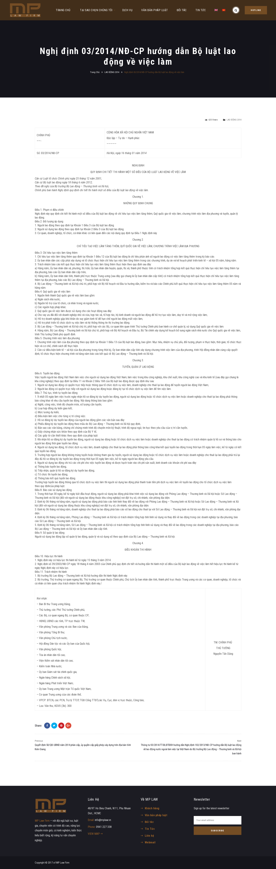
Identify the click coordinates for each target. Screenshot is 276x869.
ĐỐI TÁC (182, 10)
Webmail (150, 842)
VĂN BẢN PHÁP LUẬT (154, 10)
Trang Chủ (94, 72)
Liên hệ (149, 835)
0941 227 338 (104, 827)
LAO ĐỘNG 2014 (112, 72)
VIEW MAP (95, 833)
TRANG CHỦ (63, 10)
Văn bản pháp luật (156, 815)
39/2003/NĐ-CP (61, 564)
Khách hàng (152, 808)
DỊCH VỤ (127, 10)
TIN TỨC (200, 10)
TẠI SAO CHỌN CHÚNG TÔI (96, 10)
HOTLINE (256, 10)
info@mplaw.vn (103, 820)
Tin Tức (150, 828)
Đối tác (149, 822)
